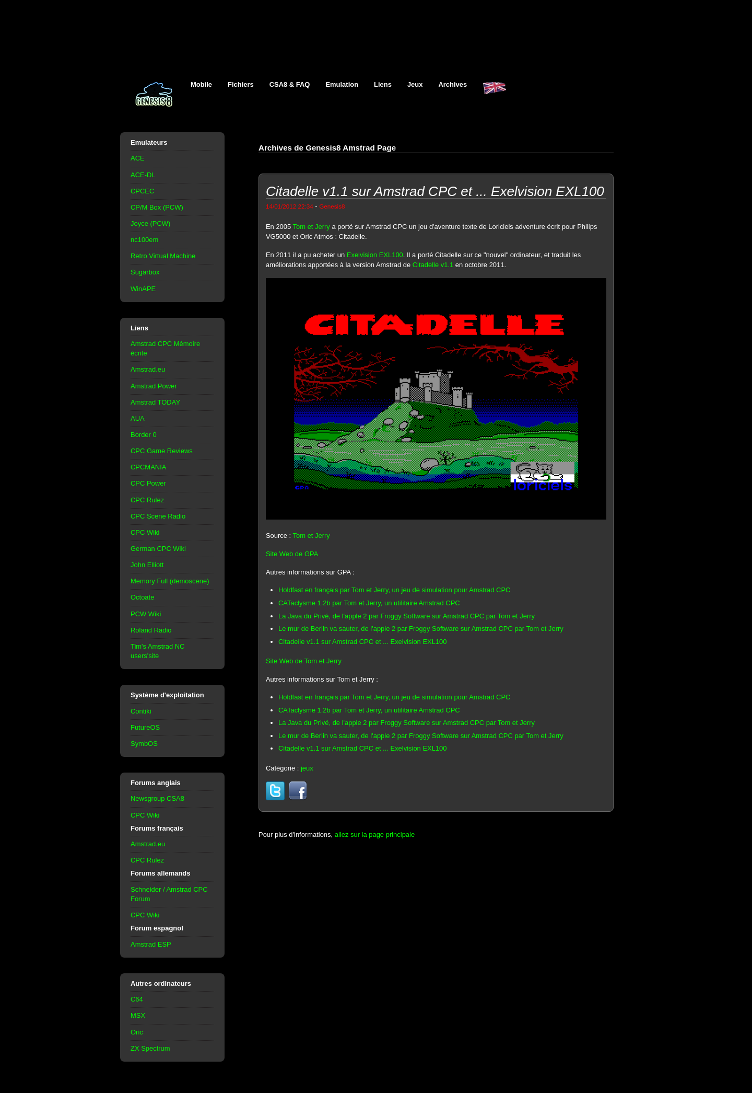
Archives (452, 84)
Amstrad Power (154, 386)
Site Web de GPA (292, 554)
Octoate (142, 597)
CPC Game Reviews (162, 451)
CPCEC (142, 191)
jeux (307, 768)
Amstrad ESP (151, 944)
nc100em (144, 240)
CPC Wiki (145, 532)
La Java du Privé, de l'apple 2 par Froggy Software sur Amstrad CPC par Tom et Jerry (406, 616)
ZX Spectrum (150, 1048)
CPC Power (148, 483)
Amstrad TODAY (155, 402)
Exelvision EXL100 (375, 255)
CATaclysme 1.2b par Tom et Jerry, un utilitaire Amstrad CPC (369, 603)
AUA (138, 418)
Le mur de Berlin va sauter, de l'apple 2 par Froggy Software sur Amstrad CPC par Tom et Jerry (420, 628)
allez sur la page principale (375, 834)
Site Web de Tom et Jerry (304, 661)
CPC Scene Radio (158, 516)
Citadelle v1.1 (433, 265)
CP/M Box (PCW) (157, 207)
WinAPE (143, 289)
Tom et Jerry (311, 227)
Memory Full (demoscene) (170, 581)
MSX (138, 1015)
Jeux (415, 84)
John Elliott (147, 565)
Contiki (141, 711)
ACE (138, 158)
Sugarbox (145, 272)
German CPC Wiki (158, 549)
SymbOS (144, 743)
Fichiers (241, 84)
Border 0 (144, 435)
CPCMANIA (148, 467)
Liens (383, 84)
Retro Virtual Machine (163, 256)
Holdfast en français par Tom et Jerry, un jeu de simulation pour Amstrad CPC (394, 590)
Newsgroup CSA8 (157, 798)
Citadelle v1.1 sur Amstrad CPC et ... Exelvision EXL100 (362, 642)
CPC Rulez (147, 500)
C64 (137, 999)
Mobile (201, 84)
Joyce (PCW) (150, 223)
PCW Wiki (146, 614)
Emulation (341, 84)
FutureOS (145, 727)
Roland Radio (151, 630)
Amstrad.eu (148, 369)
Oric (137, 1032)
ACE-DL (143, 175)
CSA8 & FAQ (289, 84)
